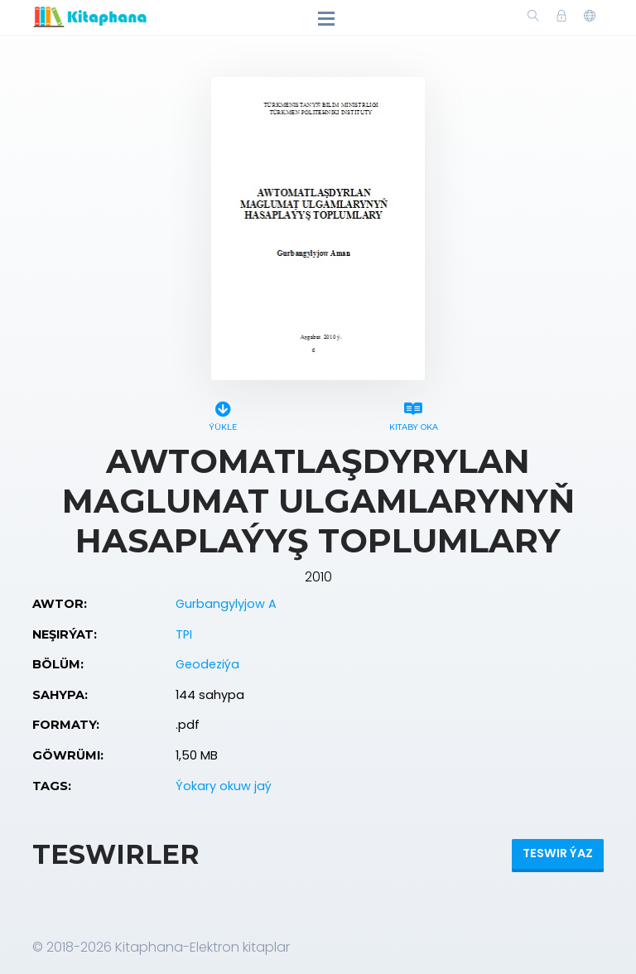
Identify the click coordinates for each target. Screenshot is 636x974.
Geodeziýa (207, 664)
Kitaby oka (413, 414)
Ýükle (223, 414)
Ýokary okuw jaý (224, 786)
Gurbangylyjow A (226, 603)
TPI (184, 634)
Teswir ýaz (558, 853)
